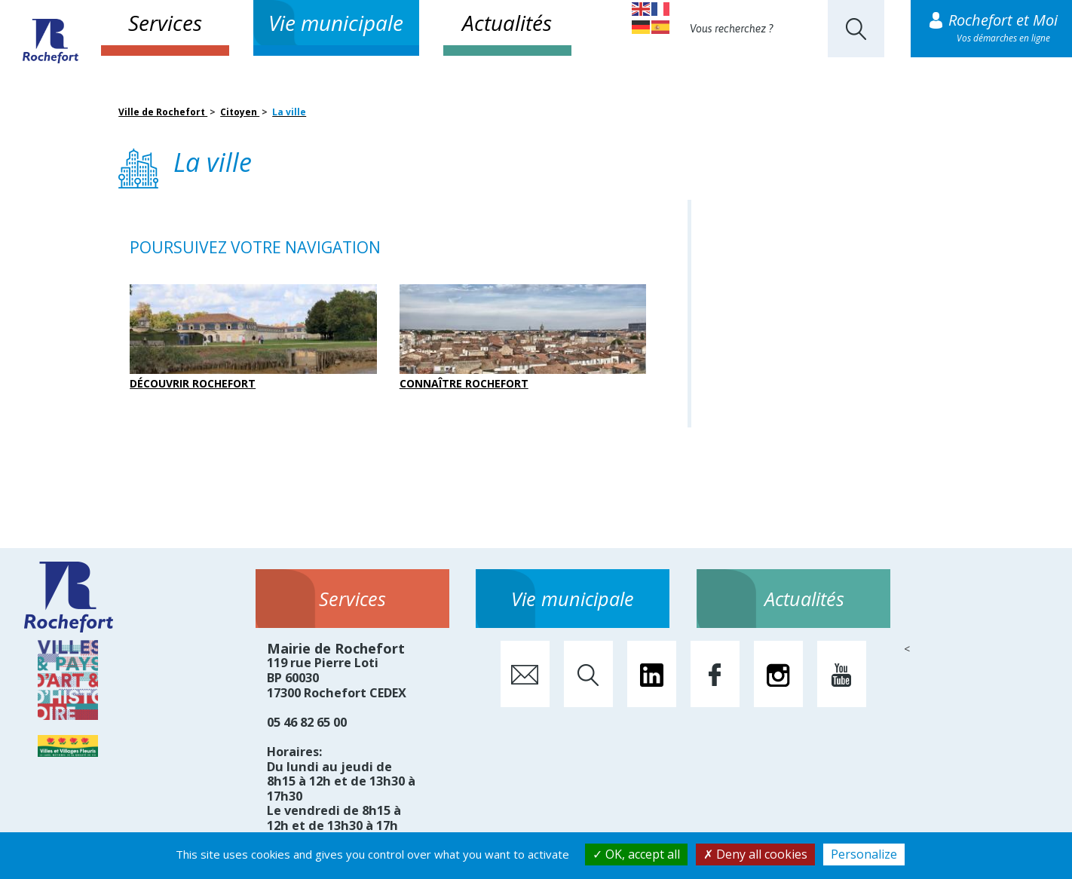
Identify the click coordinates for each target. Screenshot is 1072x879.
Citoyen (239, 112)
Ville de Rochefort (162, 112)
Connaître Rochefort (523, 337)
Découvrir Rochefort (253, 337)
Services (165, 22)
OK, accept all (636, 854)
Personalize (864, 854)
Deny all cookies (755, 854)
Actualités (507, 22)
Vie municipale (335, 22)
